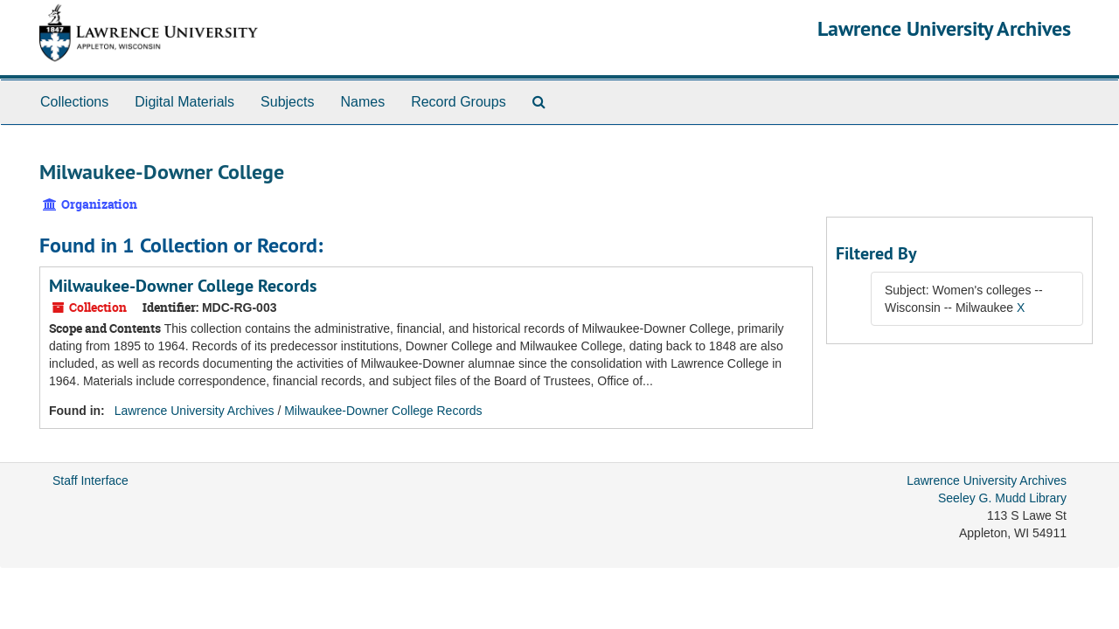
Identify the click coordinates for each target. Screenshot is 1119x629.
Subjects (287, 101)
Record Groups (458, 101)
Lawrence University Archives (944, 28)
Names (362, 101)
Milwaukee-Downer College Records (182, 285)
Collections (74, 101)
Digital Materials (184, 101)
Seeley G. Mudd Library (1002, 498)
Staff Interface (90, 480)
